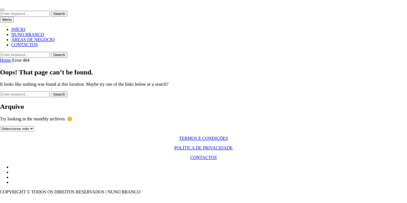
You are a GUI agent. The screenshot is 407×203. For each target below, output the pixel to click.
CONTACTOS (24, 44)
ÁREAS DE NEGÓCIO (33, 39)
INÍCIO (18, 29)
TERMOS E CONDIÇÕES (203, 138)
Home (6, 60)
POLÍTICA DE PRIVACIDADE (203, 147)
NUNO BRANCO (27, 34)
